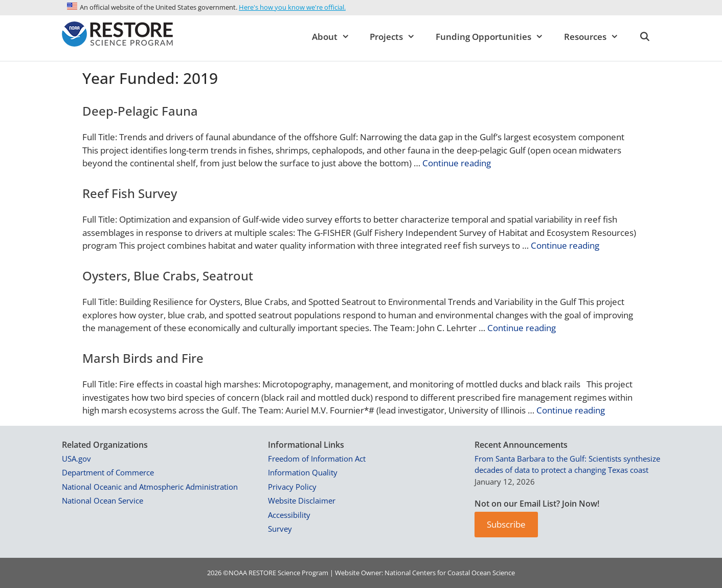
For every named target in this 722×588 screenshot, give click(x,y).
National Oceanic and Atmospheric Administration (150, 487)
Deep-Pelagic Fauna (140, 110)
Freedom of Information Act (317, 458)
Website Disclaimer (301, 500)
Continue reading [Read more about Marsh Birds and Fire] (570, 410)
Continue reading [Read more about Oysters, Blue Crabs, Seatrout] (521, 328)
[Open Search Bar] (644, 36)
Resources (596, 36)
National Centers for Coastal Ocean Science (450, 572)
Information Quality (302, 472)
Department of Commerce (108, 472)
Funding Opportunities (495, 36)
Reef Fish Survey (129, 193)
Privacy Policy (292, 487)
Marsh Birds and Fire (143, 358)
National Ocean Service (102, 500)
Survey (280, 529)
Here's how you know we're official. (292, 7)
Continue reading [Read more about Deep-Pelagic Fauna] (456, 163)
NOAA (238, 572)
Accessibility (289, 515)
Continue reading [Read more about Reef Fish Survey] (565, 245)
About (336, 36)
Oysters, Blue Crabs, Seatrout (167, 275)
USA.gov (76, 458)
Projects (397, 36)
